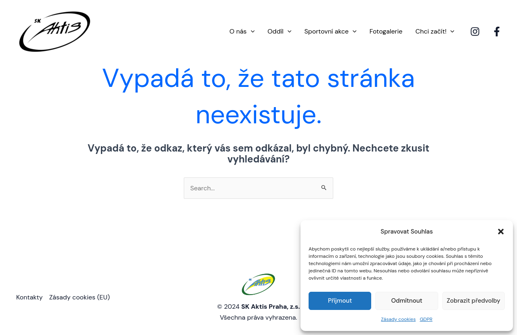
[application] (251, 31)
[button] (501, 232)
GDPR (426, 319)
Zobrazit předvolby (473, 301)
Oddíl (279, 31)
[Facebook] (497, 31)
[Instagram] (475, 31)
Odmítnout (406, 301)
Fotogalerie (386, 31)
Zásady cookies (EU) (79, 297)
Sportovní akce (330, 31)
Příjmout (340, 301)
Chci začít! (434, 31)
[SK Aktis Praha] (54, 31)
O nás (241, 31)
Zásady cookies (398, 319)
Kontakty (29, 297)
